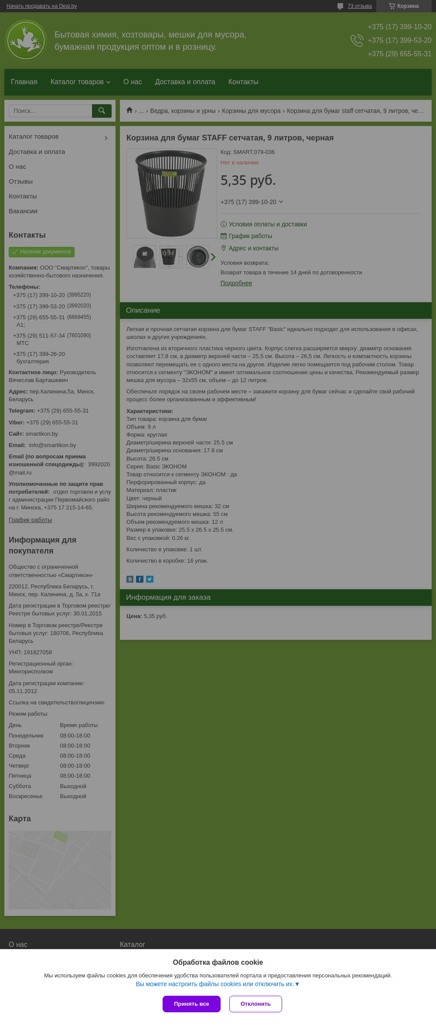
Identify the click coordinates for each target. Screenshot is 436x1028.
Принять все (191, 1004)
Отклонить (256, 1004)
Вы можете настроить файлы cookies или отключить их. (215, 983)
